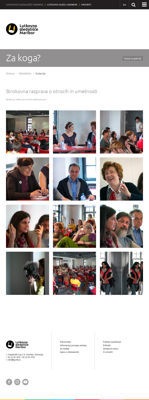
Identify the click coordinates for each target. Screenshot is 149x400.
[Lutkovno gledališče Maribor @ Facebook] (9, 382)
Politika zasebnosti (112, 342)
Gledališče (25, 73)
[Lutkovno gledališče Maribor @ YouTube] (25, 382)
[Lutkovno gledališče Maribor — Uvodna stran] (22, 29)
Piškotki (107, 345)
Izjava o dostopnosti (69, 352)
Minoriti (86, 4)
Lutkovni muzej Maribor (62, 4)
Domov (10, 73)
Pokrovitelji (65, 342)
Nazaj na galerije (132, 58)
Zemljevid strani (110, 348)
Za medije (64, 348)
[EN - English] (124, 4)
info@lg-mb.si (14, 359)
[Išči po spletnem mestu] (133, 4)
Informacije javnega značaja (73, 345)
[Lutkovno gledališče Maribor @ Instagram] (17, 382)
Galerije (41, 73)
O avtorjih (108, 352)
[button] (144, 4)
